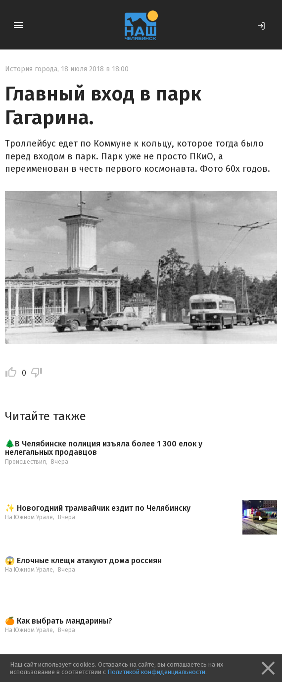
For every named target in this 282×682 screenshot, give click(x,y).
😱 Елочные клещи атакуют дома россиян (83, 560)
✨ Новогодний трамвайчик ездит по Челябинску (97, 508)
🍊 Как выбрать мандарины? (58, 621)
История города (31, 69)
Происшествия (25, 461)
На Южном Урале (29, 517)
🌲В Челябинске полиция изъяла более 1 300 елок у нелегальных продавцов (103, 448)
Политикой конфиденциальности (156, 672)
